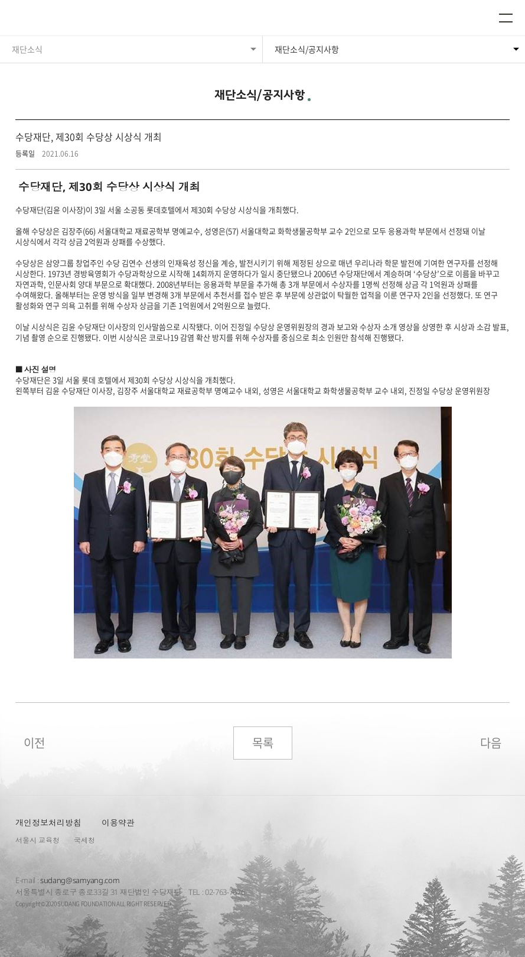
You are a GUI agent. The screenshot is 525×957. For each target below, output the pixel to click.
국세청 (84, 840)
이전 (34, 742)
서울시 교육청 (37, 840)
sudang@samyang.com (79, 880)
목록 (262, 742)
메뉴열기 (506, 17)
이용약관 (118, 822)
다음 (490, 742)
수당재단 (46, 19)
